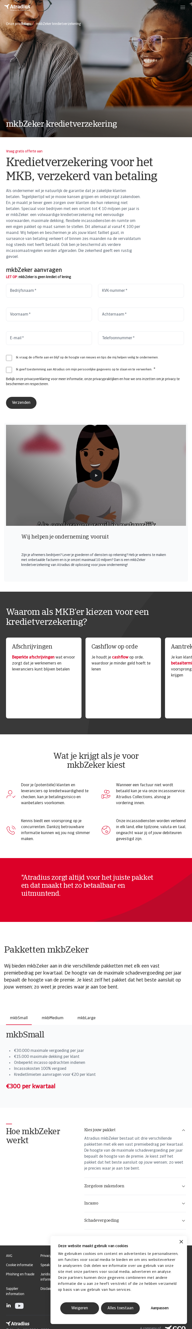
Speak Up (47, 1265)
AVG (9, 1256)
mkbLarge (87, 1018)
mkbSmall (19, 1018)
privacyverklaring (37, 379)
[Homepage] (17, 7)
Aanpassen (159, 1308)
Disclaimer (48, 1289)
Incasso (135, 1203)
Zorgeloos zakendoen (135, 1186)
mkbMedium (53, 1018)
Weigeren (79, 1308)
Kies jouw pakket (135, 1130)
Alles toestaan (121, 1308)
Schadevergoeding (135, 1220)
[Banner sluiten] (181, 1242)
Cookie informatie (19, 1265)
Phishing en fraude (20, 1274)
